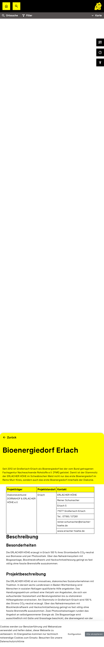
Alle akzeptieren (94, 634)
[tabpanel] (52, 242)
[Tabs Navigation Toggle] (96, 16)
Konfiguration (74, 634)
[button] (16, 6)
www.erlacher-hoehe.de (71, 530)
